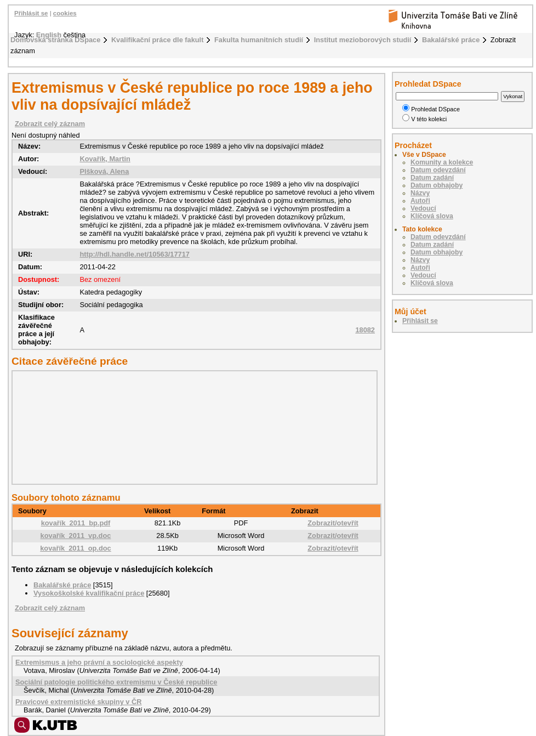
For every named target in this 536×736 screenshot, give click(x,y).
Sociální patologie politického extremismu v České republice (116, 682)
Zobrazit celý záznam (50, 124)
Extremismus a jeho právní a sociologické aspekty (99, 662)
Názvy (420, 193)
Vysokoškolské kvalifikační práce (88, 593)
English (48, 35)
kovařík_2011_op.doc (75, 548)
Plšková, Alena (104, 171)
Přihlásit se (31, 13)
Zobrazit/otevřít (332, 523)
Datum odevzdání (438, 170)
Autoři (420, 201)
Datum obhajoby (436, 185)
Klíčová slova (431, 216)
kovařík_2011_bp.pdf (76, 523)
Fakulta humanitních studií (258, 40)
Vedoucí (423, 208)
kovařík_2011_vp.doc (76, 535)
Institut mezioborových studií (363, 40)
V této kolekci (424, 119)
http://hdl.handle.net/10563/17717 (134, 254)
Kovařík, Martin (104, 159)
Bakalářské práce (451, 40)
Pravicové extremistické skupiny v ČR (78, 702)
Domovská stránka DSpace (55, 40)
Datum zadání (432, 178)
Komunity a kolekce (441, 162)
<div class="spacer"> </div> (192, 427)
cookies (65, 13)
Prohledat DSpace (431, 109)
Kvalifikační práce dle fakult (157, 40)
